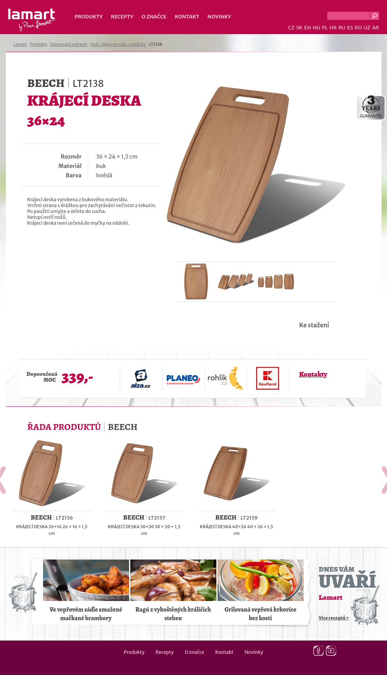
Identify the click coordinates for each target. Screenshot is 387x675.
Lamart (32, 20)
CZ (291, 27)
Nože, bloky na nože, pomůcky (118, 44)
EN (307, 27)
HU (316, 27)
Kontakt (187, 16)
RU (342, 27)
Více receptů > (334, 618)
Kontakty (313, 374)
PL (325, 27)
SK (299, 27)
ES (350, 27)
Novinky (219, 16)
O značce (154, 16)
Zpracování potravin (68, 44)
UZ (367, 27)
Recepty (122, 16)
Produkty (89, 16)
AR (375, 27)
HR (333, 27)
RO (358, 27)
